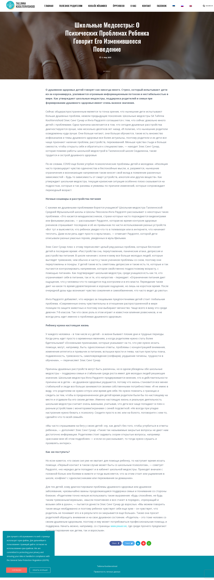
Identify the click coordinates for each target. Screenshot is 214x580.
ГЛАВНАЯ (48, 6)
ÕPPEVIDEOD (118, 6)
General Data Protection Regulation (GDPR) (29, 562)
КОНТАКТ (146, 6)
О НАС (133, 6)
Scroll (107, 77)
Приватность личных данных (107, 574)
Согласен (16, 570)
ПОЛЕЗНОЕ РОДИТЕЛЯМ (70, 6)
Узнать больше (40, 570)
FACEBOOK (162, 6)
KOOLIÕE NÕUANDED (97, 6)
